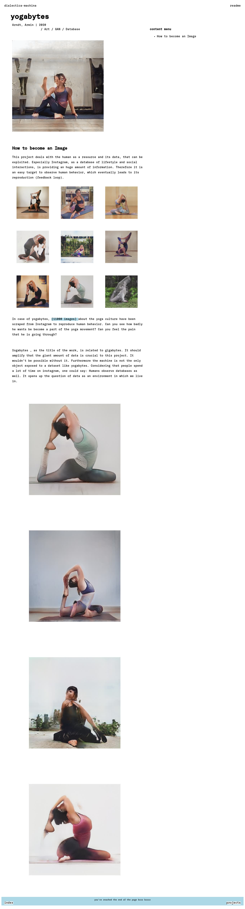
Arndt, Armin (23, 25)
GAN (57, 29)
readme (235, 5)
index (8, 903)
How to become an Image (176, 36)
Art (47, 29)
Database (73, 29)
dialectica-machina (20, 5)
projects (233, 903)
